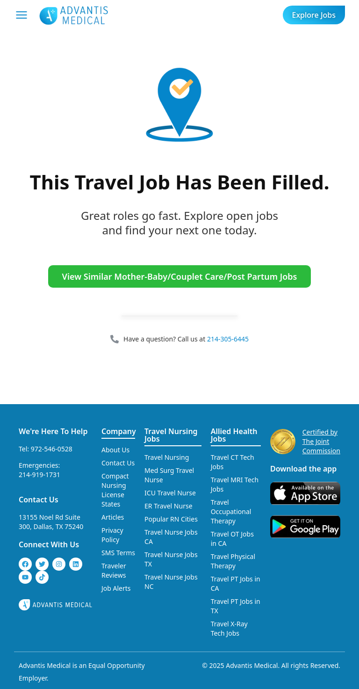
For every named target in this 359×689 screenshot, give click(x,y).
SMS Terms (118, 552)
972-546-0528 (51, 448)
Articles (112, 517)
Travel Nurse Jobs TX (171, 559)
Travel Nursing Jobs (171, 435)
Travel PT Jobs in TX (235, 606)
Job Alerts (116, 588)
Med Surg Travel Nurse (169, 475)
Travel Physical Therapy (233, 561)
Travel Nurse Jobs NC (171, 582)
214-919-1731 (39, 474)
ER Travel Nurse (168, 505)
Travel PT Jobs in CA (235, 583)
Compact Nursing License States (115, 489)
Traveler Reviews (113, 570)
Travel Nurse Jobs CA (171, 537)
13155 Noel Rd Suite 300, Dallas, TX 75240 (51, 522)
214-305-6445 (228, 338)
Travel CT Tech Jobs (232, 462)
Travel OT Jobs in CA (232, 538)
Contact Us (38, 499)
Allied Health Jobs (234, 435)
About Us (115, 449)
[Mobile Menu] (21, 14)
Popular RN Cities (171, 519)
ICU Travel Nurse (170, 492)
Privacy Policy (112, 535)
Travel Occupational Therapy (231, 511)
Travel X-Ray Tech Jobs (229, 628)
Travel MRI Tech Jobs (235, 484)
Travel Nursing (166, 457)
